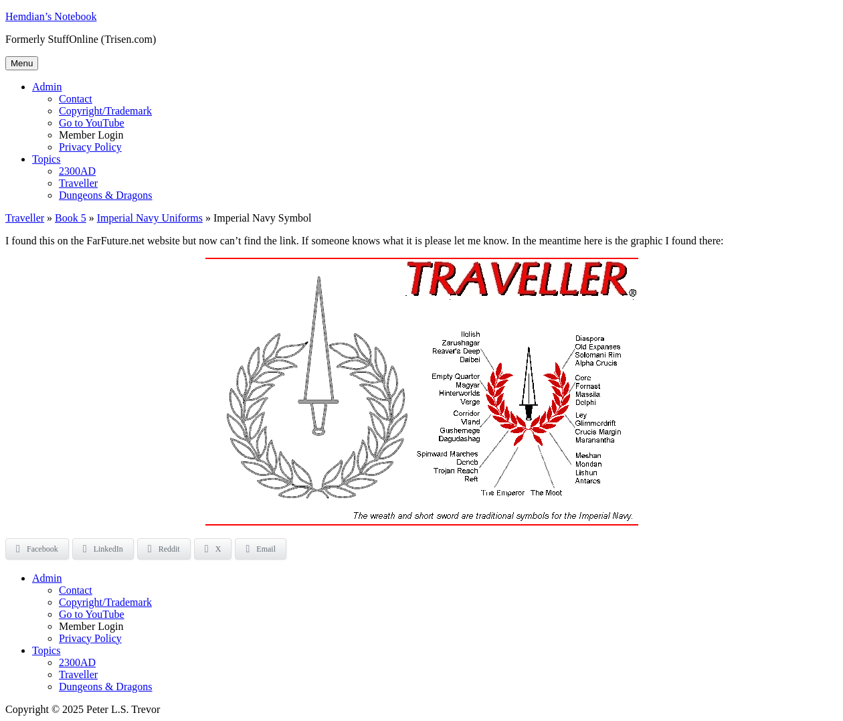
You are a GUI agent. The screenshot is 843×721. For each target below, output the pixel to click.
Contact (75, 98)
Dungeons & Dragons (106, 195)
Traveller (78, 183)
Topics (46, 159)
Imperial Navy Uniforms (150, 218)
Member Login (91, 135)
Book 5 (70, 218)
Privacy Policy (90, 147)
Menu (22, 63)
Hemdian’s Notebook (50, 16)
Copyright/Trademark (105, 110)
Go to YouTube (91, 123)
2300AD (77, 171)
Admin (47, 86)
